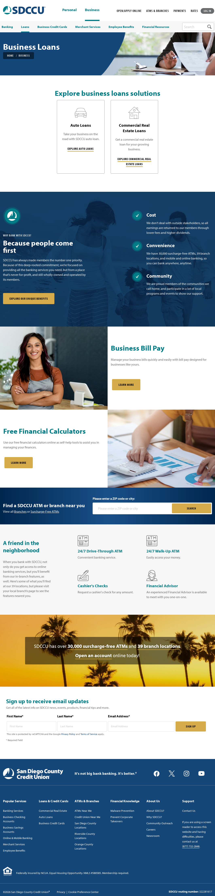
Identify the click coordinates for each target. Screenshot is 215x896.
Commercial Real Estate (53, 811)
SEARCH (191, 508)
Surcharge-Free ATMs (45, 511)
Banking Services (13, 811)
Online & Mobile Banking (17, 838)
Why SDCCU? (154, 817)
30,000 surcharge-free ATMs (98, 646)
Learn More (126, 385)
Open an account (93, 655)
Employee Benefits (14, 850)
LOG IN (207, 11)
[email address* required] (141, 726)
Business (92, 9)
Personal (69, 10)
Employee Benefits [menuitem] (121, 27)
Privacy (61, 892)
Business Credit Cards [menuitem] (52, 27)
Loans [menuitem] (25, 27)
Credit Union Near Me (87, 817)
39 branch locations (159, 646)
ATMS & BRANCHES (157, 11)
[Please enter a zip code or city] (132, 508)
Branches (20, 511)
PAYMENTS (180, 11)
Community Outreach (159, 823)
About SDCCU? (155, 811)
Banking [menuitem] (7, 27)
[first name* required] (31, 726)
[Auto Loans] (81, 137)
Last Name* (65, 716)
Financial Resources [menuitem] (155, 27)
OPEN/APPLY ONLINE (129, 11)
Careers (151, 829)
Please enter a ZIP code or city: (114, 498)
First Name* (15, 716)
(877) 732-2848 (190, 846)
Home (10, 55)
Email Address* (119, 716)
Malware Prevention (122, 811)
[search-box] (198, 27)
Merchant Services (14, 844)
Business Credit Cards (52, 823)
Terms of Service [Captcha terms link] (88, 734)
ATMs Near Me (83, 811)
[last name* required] (82, 726)
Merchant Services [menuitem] (88, 27)
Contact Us (188, 811)
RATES (194, 11)
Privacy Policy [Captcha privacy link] (68, 734)
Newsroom (153, 836)
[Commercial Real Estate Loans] (134, 137)
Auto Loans (46, 817)
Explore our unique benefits (29, 298)
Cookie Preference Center (83, 892)
